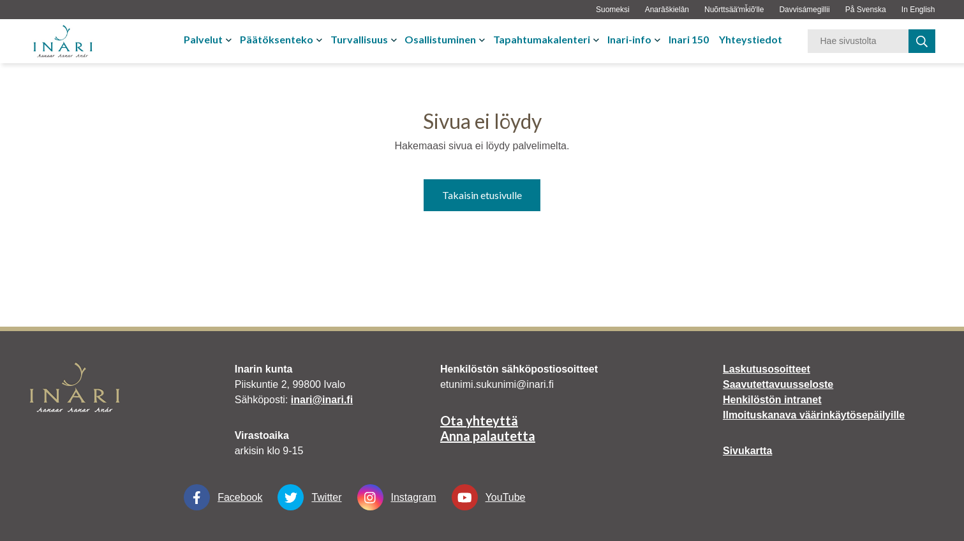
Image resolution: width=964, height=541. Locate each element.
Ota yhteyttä (479, 420)
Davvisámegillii (804, 9)
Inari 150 (689, 39)
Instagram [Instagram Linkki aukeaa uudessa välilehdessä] (396, 497)
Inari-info (629, 39)
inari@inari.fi (322, 399)
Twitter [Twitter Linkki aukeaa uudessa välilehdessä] (309, 497)
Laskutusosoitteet (766, 369)
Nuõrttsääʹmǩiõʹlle (734, 9)
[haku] (921, 41)
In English (918, 9)
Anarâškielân (667, 9)
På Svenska (865, 9)
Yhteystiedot (750, 39)
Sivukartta (747, 450)
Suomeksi (613, 9)
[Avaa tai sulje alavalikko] (230, 39)
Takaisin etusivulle (482, 195)
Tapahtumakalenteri (541, 39)
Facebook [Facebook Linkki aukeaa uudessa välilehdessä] (223, 497)
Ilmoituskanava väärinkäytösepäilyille (814, 415)
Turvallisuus (359, 39)
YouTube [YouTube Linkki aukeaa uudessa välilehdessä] (489, 497)
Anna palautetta (487, 435)
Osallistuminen (440, 39)
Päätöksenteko (276, 39)
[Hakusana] (858, 41)
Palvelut (203, 39)
